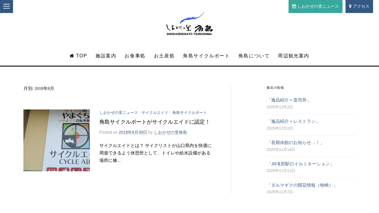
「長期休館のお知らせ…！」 (295, 142)
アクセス (359, 6)
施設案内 (105, 55)
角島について (254, 55)
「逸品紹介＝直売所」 (289, 100)
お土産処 (164, 55)
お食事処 (135, 55)
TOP (78, 55)
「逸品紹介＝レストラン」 (293, 121)
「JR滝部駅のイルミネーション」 (300, 164)
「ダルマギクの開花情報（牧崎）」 (302, 185)
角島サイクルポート (206, 55)
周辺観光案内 (293, 55)
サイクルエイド (154, 112)
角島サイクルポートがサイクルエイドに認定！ (154, 122)
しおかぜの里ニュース (315, 6)
